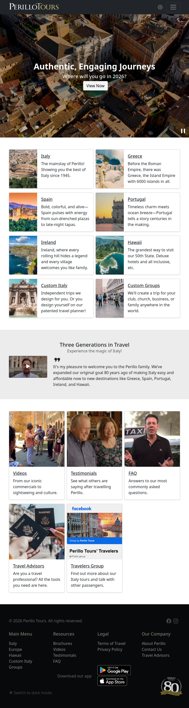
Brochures (62, 643)
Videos (20, 473)
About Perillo (154, 643)
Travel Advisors (28, 566)
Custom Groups (144, 285)
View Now (95, 85)
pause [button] (183, 131)
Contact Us (152, 649)
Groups (15, 667)
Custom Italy (54, 285)
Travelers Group (87, 566)
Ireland (48, 242)
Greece (135, 156)
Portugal (136, 199)
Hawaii (135, 242)
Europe (15, 649)
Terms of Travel (111, 643)
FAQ (132, 473)
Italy (45, 156)
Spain (46, 199)
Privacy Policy (109, 649)
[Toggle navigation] (173, 7)
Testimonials (84, 473)
